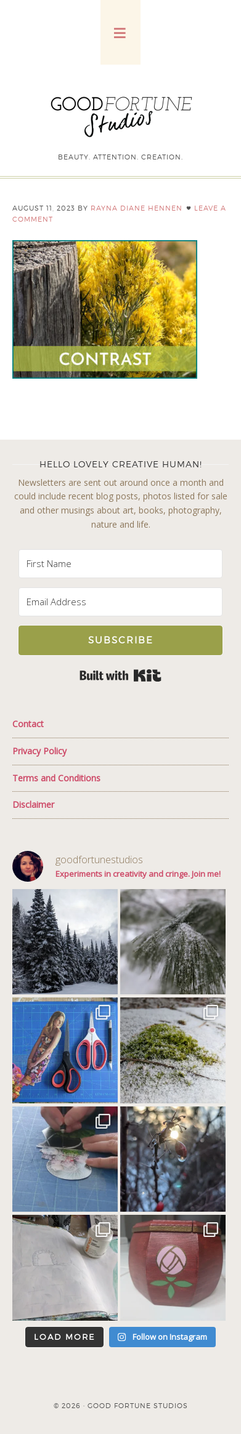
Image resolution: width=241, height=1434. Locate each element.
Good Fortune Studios (120, 114)
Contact (28, 724)
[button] (120, 32)
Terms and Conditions (56, 778)
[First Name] (120, 563)
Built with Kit (120, 675)
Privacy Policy (39, 751)
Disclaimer (33, 804)
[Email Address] (120, 601)
